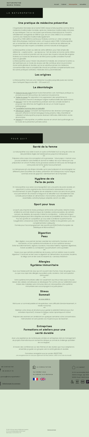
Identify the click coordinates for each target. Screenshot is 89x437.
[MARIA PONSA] (16, 5)
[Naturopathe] (15, 3)
